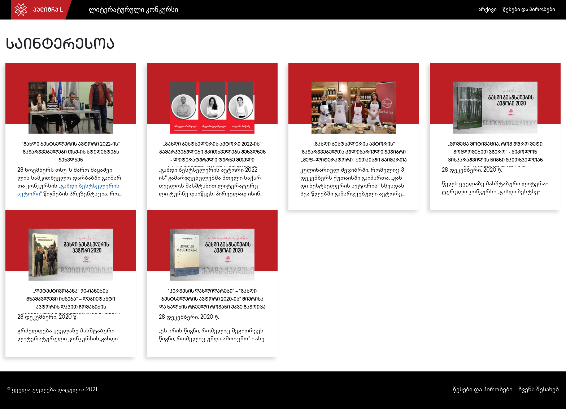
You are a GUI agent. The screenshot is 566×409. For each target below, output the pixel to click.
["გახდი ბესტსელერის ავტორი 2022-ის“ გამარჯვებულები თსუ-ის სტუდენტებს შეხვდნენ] (70, 136)
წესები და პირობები (528, 9)
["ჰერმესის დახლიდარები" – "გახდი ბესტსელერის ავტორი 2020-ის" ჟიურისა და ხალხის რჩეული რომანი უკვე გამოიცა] (212, 283)
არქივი (487, 9)
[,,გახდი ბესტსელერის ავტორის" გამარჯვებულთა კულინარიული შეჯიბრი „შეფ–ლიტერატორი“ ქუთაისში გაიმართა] (353, 136)
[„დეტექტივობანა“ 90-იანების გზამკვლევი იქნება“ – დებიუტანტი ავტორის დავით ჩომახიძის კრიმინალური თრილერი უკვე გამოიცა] (70, 283)
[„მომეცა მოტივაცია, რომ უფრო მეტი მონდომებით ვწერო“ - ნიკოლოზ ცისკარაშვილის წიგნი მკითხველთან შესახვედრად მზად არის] (495, 136)
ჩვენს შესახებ (538, 390)
